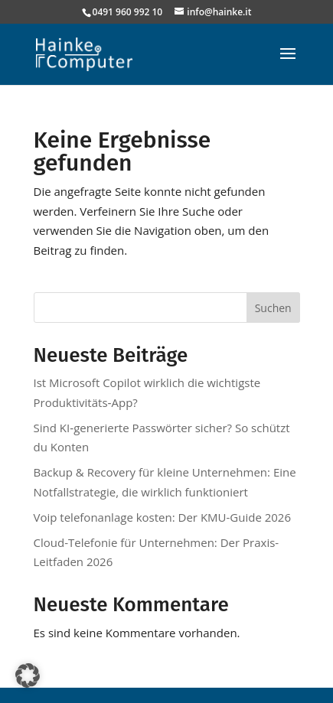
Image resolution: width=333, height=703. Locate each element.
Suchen (273, 308)
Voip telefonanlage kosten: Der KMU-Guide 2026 (163, 517)
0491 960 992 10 (128, 11)
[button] (27, 675)
